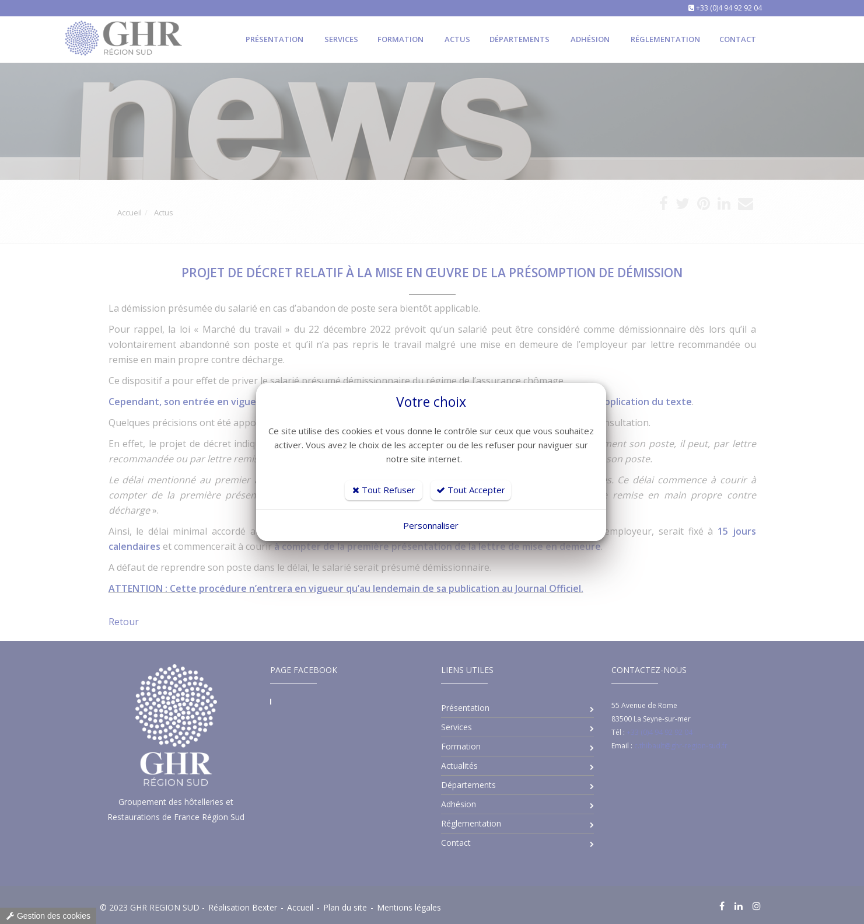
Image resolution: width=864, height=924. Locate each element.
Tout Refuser (383, 490)
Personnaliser (431, 525)
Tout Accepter (470, 490)
